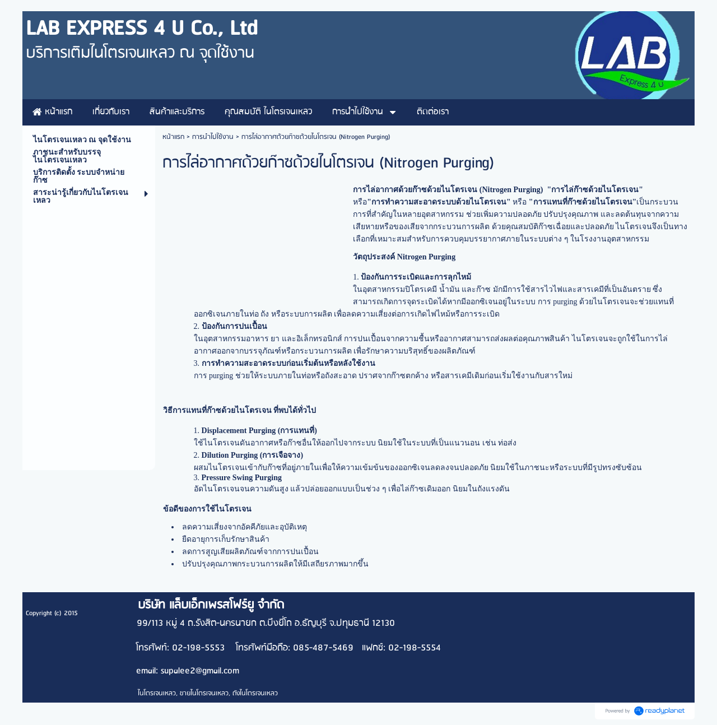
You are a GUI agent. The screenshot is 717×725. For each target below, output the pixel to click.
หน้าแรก (173, 137)
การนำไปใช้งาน (213, 137)
